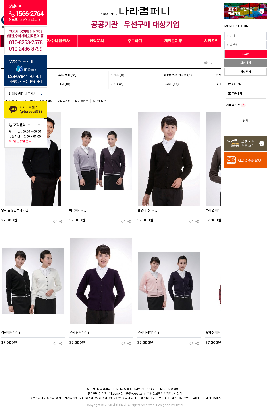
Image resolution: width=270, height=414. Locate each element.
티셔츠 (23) (171, 84)
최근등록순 (99, 101)
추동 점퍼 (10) (67, 75)
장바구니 (235, 84)
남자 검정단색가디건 (14, 210)
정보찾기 (245, 72)
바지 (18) (64, 84)
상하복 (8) (117, 75)
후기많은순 (81, 101)
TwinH (180, 405)
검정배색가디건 (147, 210)
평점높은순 (64, 101)
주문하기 (135, 41)
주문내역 (235, 93)
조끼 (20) (117, 84)
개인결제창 (173, 41)
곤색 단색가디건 (79, 332)
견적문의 (96, 41)
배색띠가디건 (78, 210)
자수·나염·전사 (58, 41)
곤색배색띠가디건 (148, 332)
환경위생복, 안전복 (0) (178, 75)
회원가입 (245, 63)
